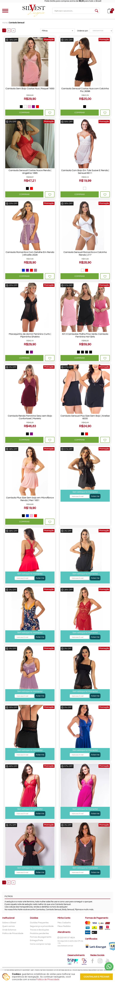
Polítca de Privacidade (12, 933)
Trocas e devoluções (39, 930)
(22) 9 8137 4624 (66, 938)
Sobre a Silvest (9, 923)
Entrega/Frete (36, 940)
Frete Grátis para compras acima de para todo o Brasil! (79, 1)
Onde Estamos (9, 930)
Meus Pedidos (64, 926)
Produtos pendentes (39, 933)
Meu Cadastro (64, 923)
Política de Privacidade (47, 979)
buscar (97, 11)
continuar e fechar (96, 977)
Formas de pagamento (40, 937)
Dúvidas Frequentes (39, 923)
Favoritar (50, 113)
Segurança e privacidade (42, 926)
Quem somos (8, 926)
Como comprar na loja (40, 944)
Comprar (24, 113)
